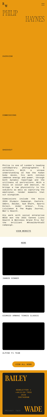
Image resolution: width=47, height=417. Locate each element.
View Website (23, 231)
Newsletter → (23, 390)
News (23, 243)
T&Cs (18, 411)
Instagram (23, 397)
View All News (23, 364)
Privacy (9, 411)
